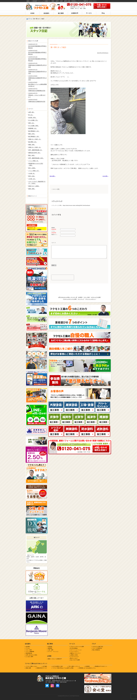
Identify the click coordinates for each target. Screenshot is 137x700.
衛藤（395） (31, 144)
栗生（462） (31, 155)
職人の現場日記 (96, 650)
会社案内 (80, 297)
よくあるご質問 (29, 656)
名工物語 (45, 666)
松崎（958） (31, 188)
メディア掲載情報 (30, 651)
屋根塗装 (50, 648)
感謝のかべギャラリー (75, 653)
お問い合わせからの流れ (31, 655)
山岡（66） (31, 112)
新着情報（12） (32, 128)
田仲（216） (31, 176)
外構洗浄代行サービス (41, 668)
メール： (53, 232)
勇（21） (30, 115)
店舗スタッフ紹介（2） (34, 139)
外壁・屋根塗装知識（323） (36, 158)
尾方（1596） (32, 168)
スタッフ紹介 (87, 297)
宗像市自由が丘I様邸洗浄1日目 (36, 101)
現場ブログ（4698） (34, 186)
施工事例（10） (32, 142)
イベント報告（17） (33, 170)
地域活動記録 (29, 653)
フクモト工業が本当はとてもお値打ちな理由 (62, 668)
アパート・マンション (53, 651)
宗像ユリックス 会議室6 (34, 229)
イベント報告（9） (33, 160)
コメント (53, 242)
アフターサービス (74, 656)
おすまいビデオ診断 (95, 297)
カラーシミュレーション (76, 650)
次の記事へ (105, 176)
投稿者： (53, 228)
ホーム (30, 18)
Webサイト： (54, 234)
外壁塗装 (50, 646)
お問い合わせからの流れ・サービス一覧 (67, 297)
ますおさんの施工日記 (98, 646)
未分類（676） (32, 117)
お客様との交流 (74, 655)
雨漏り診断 (28, 668)
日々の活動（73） (33, 120)
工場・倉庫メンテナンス (74, 666)
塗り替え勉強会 (74, 648)
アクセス (28, 648)
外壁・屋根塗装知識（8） (35, 150)
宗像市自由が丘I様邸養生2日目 (36, 90)
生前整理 (87, 666)
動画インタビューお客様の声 (55, 658)
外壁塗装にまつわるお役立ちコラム (87, 668)
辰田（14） (31, 123)
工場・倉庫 (50, 650)
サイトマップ (81, 299)
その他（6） (31, 173)
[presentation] (62, 277)
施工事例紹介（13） (33, 131)
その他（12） (32, 178)
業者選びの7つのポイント (101, 666)
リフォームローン (74, 651)
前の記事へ (52, 176)
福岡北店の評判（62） (34, 152)
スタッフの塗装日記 (97, 648)
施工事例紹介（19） (33, 136)
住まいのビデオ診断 (75, 660)
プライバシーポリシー (90, 299)
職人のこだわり (74, 658)
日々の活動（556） (33, 125)
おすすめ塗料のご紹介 (57, 666)
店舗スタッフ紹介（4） (34, 147)
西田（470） (31, 133)
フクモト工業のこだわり (31, 666)
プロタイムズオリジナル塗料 (70, 299)
